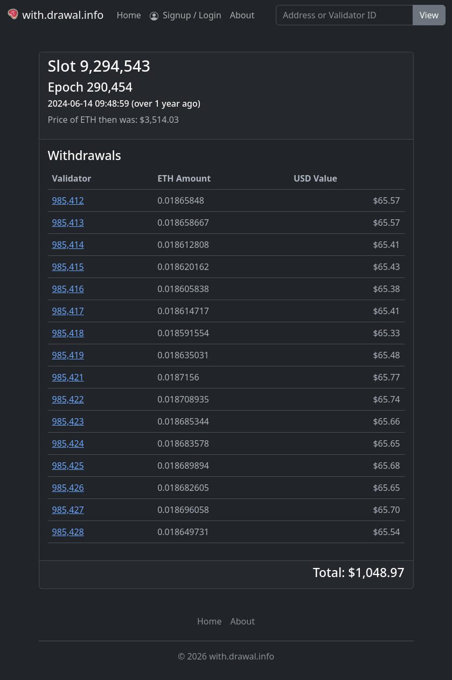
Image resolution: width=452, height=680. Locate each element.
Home (128, 15)
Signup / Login (185, 15)
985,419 (68, 355)
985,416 (68, 289)
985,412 (68, 200)
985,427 (68, 510)
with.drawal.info (54, 15)
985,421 (68, 377)
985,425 (68, 465)
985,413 (68, 222)
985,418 (68, 333)
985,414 (68, 245)
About (242, 15)
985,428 (68, 532)
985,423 (68, 421)
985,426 (68, 488)
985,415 (68, 267)
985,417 (68, 311)
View (429, 15)
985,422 (68, 399)
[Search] (344, 15)
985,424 (68, 443)
